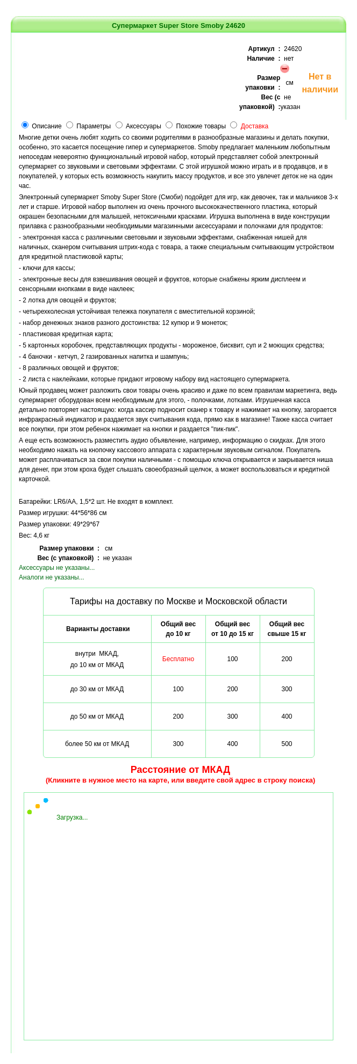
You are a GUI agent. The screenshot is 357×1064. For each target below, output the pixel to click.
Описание (46, 126)
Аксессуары (143, 126)
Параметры (93, 126)
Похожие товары (201, 126)
